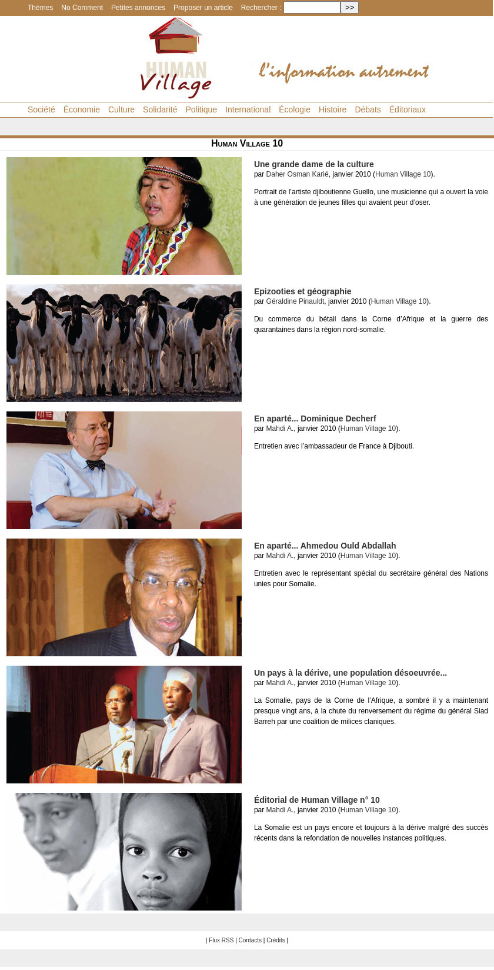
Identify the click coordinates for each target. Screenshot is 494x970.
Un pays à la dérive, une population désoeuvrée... (350, 672)
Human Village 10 (403, 174)
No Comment (82, 8)
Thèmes (40, 8)
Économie (82, 109)
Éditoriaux (407, 109)
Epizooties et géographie (303, 291)
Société (41, 109)
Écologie (295, 109)
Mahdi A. (280, 428)
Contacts (250, 940)
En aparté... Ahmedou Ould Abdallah (325, 545)
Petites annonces (138, 8)
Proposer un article (203, 8)
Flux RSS (221, 940)
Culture (121, 109)
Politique (201, 109)
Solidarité (160, 109)
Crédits (275, 940)
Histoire (332, 109)
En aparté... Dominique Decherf (315, 418)
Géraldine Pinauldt (295, 301)
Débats (367, 109)
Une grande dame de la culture (314, 164)
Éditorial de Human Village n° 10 (317, 800)
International (248, 109)
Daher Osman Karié (297, 174)
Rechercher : (261, 8)
